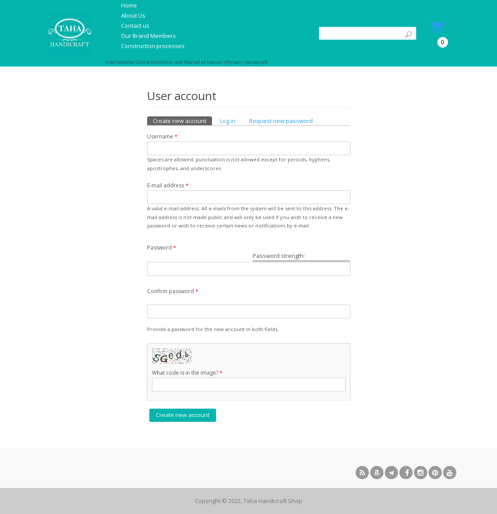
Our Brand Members (148, 36)
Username (162, 137)
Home (129, 5)
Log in (227, 121)
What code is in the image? (187, 373)
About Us (133, 15)
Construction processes (153, 46)
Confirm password (172, 291)
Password (161, 248)
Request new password (281, 121)
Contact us (135, 26)
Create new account (182, 120)
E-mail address (168, 186)
